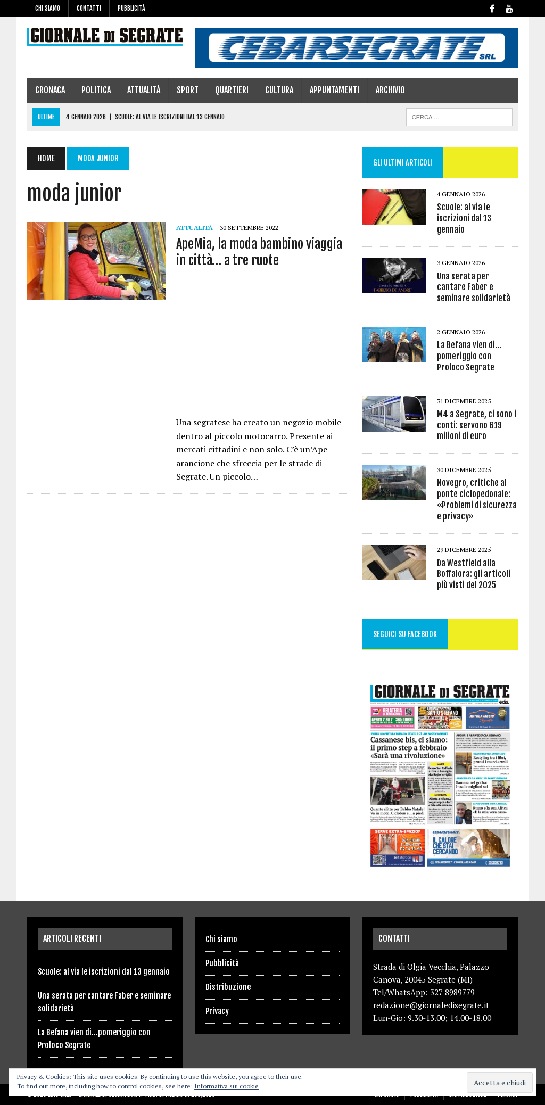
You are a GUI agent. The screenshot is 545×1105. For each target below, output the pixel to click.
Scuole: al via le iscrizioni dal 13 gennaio (464, 218)
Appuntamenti (334, 90)
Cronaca (50, 90)
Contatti (89, 8)
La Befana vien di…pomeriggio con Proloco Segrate (469, 356)
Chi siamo (47, 8)
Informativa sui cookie (226, 1086)
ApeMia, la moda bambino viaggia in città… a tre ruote (259, 252)
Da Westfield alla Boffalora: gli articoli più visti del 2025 (473, 574)
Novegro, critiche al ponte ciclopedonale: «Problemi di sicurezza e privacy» (477, 499)
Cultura (279, 90)
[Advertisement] (263, 344)
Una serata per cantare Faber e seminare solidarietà (473, 287)
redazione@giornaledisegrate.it (431, 1005)
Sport (188, 90)
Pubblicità (131, 8)
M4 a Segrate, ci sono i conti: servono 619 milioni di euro (476, 425)
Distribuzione (228, 987)
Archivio (390, 90)
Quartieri (232, 90)
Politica (96, 90)
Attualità (143, 90)
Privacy (217, 1011)
